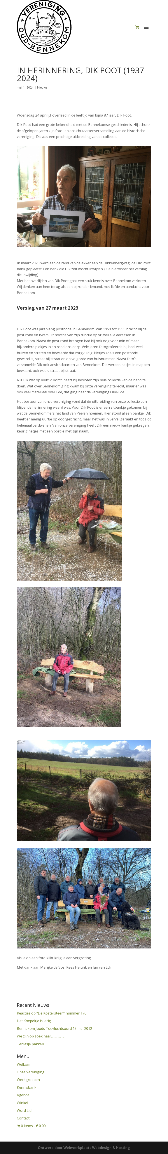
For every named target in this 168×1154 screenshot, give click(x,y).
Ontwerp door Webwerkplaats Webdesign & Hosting (84, 1147)
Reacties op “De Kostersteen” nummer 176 (51, 1013)
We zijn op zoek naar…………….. (41, 1036)
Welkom (23, 1064)
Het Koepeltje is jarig (34, 1020)
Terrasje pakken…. (32, 1044)
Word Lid (24, 1110)
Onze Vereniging (30, 1072)
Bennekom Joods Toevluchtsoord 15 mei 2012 (54, 1028)
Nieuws (42, 87)
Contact (23, 1118)
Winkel (22, 1102)
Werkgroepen (28, 1079)
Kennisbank (26, 1087)
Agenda (23, 1095)
